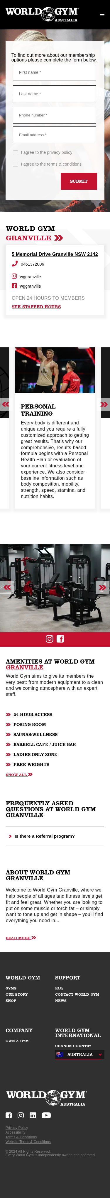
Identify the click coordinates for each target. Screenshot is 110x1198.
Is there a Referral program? (42, 836)
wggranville (26, 277)
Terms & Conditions (21, 1137)
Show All (19, 774)
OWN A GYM (17, 1041)
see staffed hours (36, 306)
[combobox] (77, 1054)
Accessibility (15, 1132)
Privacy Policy (17, 1128)
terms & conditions (64, 164)
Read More (21, 938)
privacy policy (59, 152)
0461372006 (28, 264)
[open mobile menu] (102, 14)
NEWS (61, 1000)
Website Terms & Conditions (28, 1142)
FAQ (59, 988)
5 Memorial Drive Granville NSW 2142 (55, 254)
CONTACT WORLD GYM (77, 994)
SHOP (11, 1000)
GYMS (11, 988)
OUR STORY (17, 994)
